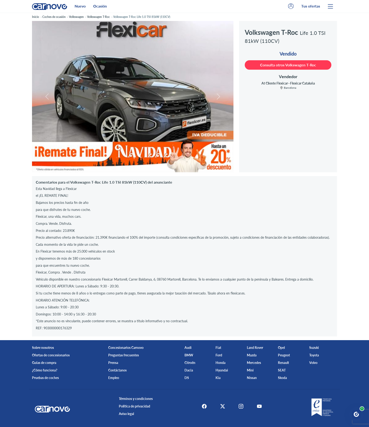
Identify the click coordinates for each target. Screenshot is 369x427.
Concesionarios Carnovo (126, 348)
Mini (250, 370)
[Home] (49, 6)
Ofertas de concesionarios (51, 355)
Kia (218, 378)
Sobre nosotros (43, 348)
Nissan (252, 378)
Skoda (282, 378)
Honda (220, 363)
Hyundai (222, 370)
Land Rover (255, 348)
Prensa (113, 363)
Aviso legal (124, 414)
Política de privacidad (133, 406)
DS (186, 378)
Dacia (188, 370)
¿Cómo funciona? (44, 370)
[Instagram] (241, 406)
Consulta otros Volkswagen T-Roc (288, 65)
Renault (283, 363)
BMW (188, 355)
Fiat (218, 348)
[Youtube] (260, 406)
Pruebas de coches (45, 378)
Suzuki (314, 348)
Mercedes (254, 363)
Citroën (189, 363)
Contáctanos (117, 370)
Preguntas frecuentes (123, 355)
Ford (219, 355)
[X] (221, 406)
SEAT (282, 370)
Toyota (314, 355)
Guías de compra (44, 363)
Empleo (113, 378)
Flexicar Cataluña (302, 83)
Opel (281, 348)
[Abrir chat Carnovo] (356, 414)
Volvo (313, 363)
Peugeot (284, 355)
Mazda (252, 355)
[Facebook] (201, 406)
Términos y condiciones (134, 399)
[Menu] (330, 6)
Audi (188, 348)
